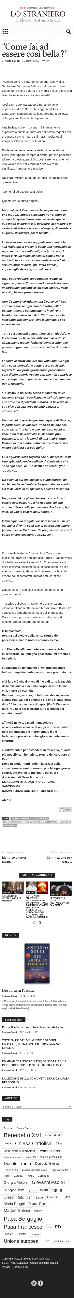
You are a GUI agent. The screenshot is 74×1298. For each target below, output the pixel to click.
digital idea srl (50, 1262)
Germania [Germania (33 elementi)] (43, 1175)
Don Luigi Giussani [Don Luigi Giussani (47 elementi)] (48, 1163)
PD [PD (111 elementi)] (58, 1226)
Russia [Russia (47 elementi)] (8, 1234)
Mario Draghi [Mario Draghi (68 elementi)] (14, 1204)
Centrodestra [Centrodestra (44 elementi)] (54, 1135)
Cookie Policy (20, 1266)
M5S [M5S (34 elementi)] (67, 1197)
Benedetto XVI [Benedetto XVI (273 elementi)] (22, 1135)
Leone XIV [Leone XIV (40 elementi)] (53, 1197)
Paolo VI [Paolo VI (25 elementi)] (38, 1211)
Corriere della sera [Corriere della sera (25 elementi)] (12, 1157)
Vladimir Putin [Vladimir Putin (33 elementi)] (61, 1241)
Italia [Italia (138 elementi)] (57, 1190)
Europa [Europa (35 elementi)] (18, 1175)
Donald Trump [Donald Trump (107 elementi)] (17, 1163)
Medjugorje (9, 825)
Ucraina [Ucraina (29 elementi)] (35, 1234)
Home (4, 40)
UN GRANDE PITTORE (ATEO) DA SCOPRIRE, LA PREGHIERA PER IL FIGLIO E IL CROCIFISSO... (34, 1063)
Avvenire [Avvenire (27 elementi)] (8, 1128)
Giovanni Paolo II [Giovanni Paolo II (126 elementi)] (49, 1182)
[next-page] (40, 923)
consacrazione (40, 818)
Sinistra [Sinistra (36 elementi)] (21, 1234)
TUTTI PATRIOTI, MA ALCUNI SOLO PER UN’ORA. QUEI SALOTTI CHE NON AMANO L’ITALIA (31, 1044)
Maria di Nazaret (39, 822)
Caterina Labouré (20, 818)
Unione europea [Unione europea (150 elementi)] (21, 1241)
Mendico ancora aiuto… (14, 859)
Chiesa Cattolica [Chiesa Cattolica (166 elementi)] (33, 1143)
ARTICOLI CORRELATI (37, 875)
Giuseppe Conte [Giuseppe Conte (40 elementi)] (14, 1190)
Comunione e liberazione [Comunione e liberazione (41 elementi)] (20, 1151)
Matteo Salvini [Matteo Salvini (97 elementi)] (17, 1210)
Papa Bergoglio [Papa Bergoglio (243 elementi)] (23, 1218)
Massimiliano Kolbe (60, 822)
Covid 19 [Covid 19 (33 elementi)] (30, 1157)
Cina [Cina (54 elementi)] (59, 1143)
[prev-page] (34, 923)
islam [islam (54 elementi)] (44, 1190)
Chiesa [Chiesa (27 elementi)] (7, 1143)
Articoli (14, 40)
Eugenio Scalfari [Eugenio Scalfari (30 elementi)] (59, 1170)
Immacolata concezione (16, 822)
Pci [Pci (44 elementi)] (49, 1227)
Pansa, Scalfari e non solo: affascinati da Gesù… (34, 1027)
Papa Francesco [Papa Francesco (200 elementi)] (23, 1227)
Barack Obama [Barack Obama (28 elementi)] (24, 1128)
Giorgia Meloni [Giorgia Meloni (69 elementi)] (16, 1182)
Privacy (6, 1266)
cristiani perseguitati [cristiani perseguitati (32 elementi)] (51, 1156)
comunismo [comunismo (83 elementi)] (50, 1151)
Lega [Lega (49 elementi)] (39, 1197)
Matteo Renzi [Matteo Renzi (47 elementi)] (38, 1203)
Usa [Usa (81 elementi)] (46, 1241)
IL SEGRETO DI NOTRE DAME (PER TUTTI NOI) (11, 898)
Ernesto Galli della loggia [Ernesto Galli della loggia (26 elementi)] (34, 1170)
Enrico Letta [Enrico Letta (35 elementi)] (11, 1170)
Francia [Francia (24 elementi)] (30, 1176)
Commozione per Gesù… (59, 859)
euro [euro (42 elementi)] (7, 1175)
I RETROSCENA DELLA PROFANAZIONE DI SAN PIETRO (59, 902)
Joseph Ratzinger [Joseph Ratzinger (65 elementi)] (18, 1197)
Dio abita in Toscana (18, 990)
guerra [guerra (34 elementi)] (32, 1190)
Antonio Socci (12, 60)
